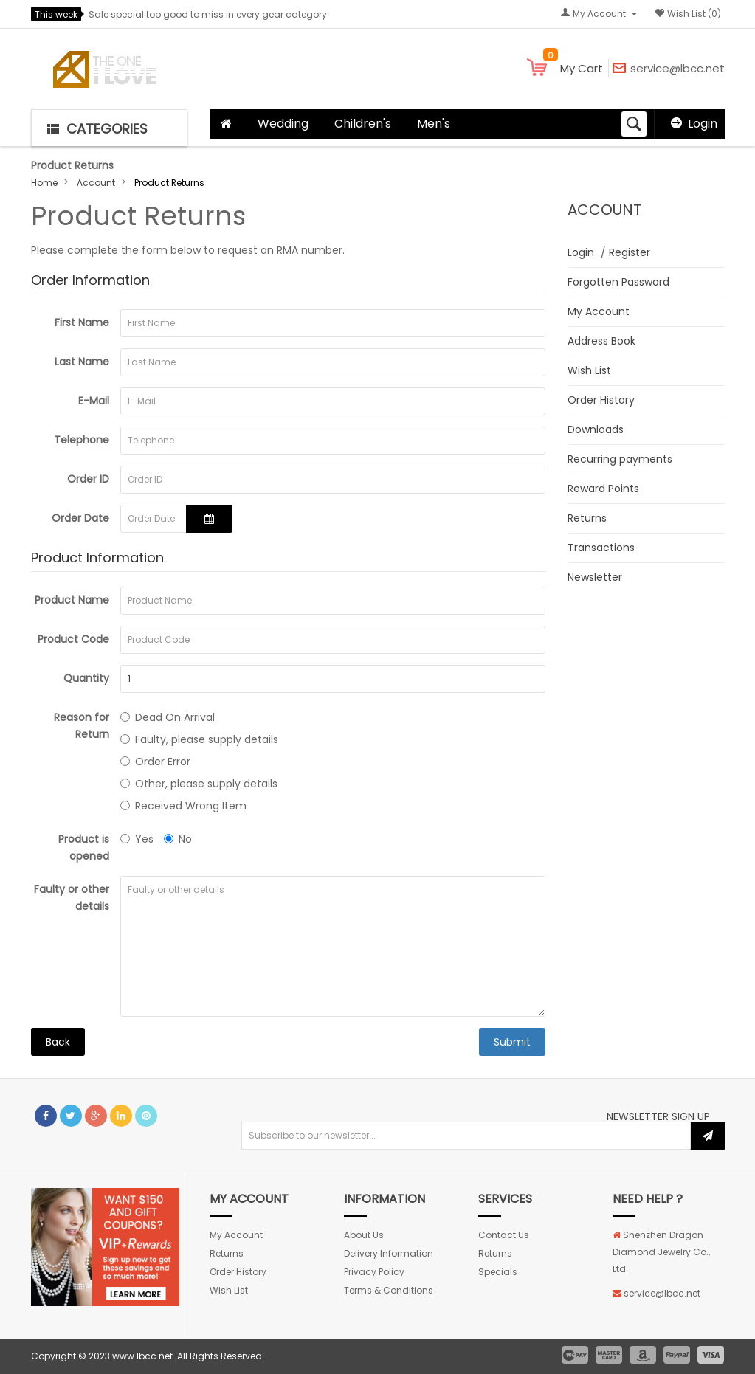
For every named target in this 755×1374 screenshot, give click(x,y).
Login (702, 123)
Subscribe (708, 1136)
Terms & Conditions (388, 1290)
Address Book (601, 341)
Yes (137, 839)
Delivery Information (388, 1253)
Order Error (155, 761)
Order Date (80, 518)
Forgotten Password (618, 282)
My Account (599, 311)
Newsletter (595, 577)
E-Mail (93, 400)
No (178, 839)
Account (96, 182)
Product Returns (169, 182)
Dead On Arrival (167, 717)
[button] (109, 127)
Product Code (73, 639)
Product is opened (83, 847)
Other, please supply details (198, 783)
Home (44, 182)
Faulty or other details (71, 898)
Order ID (88, 479)
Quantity (86, 678)
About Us (364, 1235)
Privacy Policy (374, 1272)
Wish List (589, 370)
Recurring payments (620, 459)
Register (629, 252)
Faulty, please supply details (199, 739)
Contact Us (503, 1235)
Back (58, 1042)
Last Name (82, 361)
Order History (601, 400)
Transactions (601, 547)
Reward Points (603, 488)
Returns (587, 518)
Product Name (72, 600)
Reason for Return (81, 726)
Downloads (596, 429)
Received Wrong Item (183, 805)
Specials (497, 1272)
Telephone (81, 439)
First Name (82, 322)
